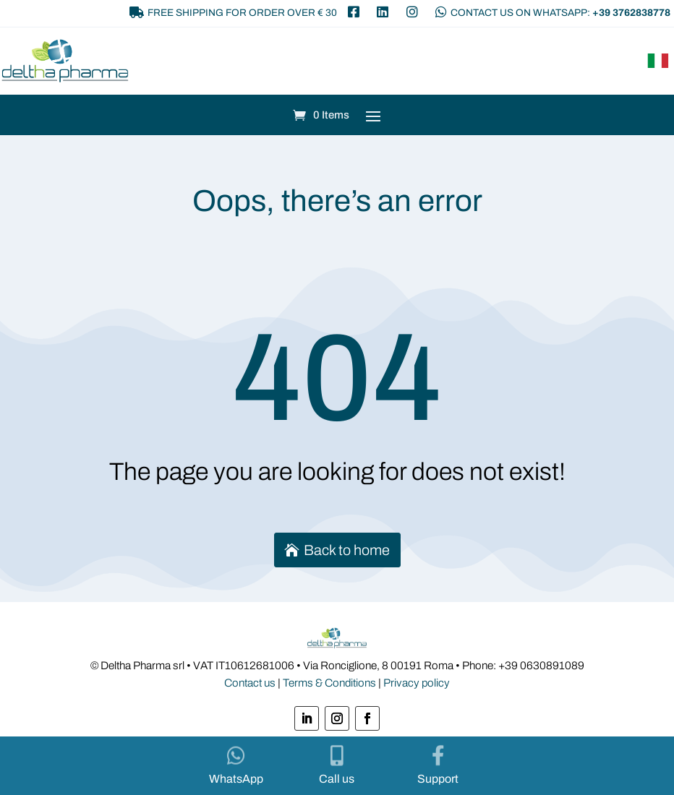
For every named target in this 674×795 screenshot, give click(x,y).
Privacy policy (416, 683)
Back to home (347, 550)
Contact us (250, 683)
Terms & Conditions (329, 683)
